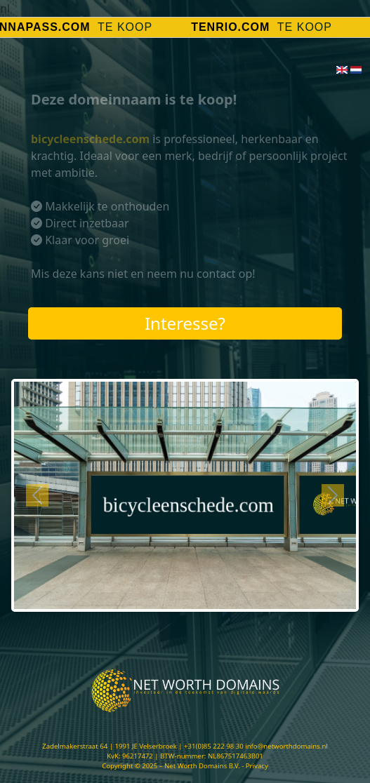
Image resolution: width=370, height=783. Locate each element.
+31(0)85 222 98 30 (214, 746)
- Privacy (255, 765)
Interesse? (185, 323)
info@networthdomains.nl (286, 746)
